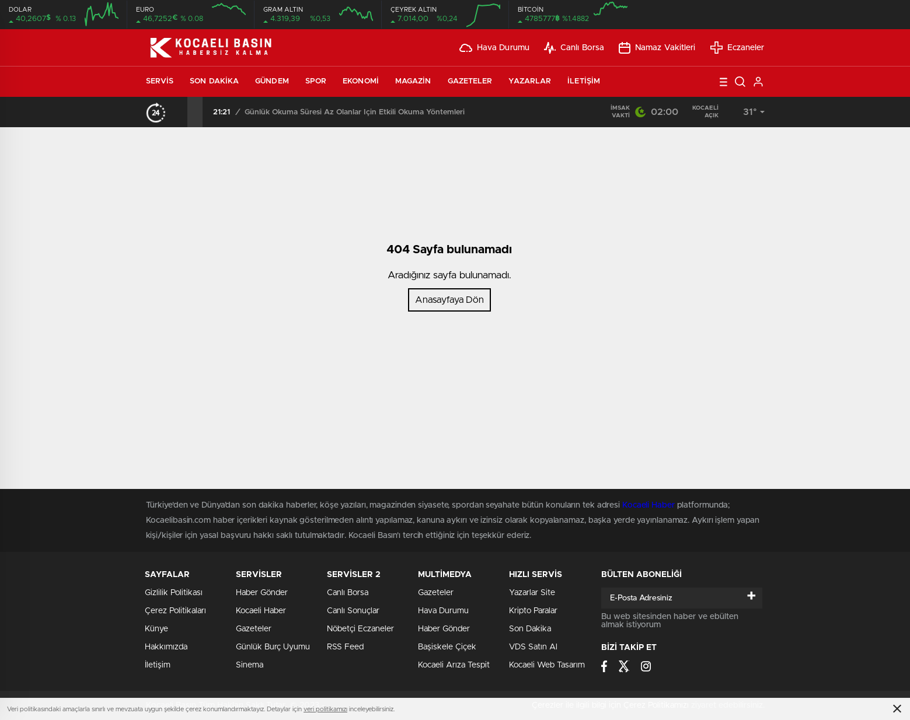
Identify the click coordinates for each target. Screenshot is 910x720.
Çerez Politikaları (175, 611)
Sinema (249, 665)
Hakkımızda (166, 647)
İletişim (583, 81)
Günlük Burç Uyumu (273, 647)
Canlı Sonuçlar (353, 611)
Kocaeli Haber (261, 611)
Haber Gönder (444, 629)
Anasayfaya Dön (449, 300)
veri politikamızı (325, 709)
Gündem (272, 81)
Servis (160, 81)
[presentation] (179, 112)
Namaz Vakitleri (657, 48)
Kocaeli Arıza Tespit (454, 665)
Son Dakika (214, 81)
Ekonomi (361, 81)
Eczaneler (737, 47)
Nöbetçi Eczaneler (360, 629)
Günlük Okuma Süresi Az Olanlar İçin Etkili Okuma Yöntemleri (355, 112)
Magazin (413, 81)
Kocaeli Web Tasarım (547, 665)
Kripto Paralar (533, 611)
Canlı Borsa (574, 48)
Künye (156, 629)
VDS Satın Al (533, 647)
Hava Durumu (494, 48)
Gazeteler (470, 81)
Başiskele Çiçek (447, 647)
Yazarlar (529, 81)
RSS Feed (345, 647)
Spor (315, 81)
